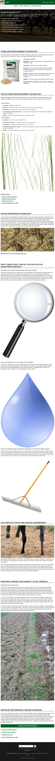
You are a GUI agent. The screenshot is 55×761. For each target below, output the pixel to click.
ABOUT (47, 2)
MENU (7, 2)
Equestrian (27, 6)
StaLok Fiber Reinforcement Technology (11, 20)
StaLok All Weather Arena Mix (10, 203)
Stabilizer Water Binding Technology (10, 18)
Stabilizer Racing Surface (40, 81)
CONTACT (52, 2)
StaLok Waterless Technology (9, 22)
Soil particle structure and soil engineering (12, 27)
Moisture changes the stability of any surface (12, 29)
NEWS (44, 2)
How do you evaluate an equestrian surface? (12, 24)
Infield (21, 6)
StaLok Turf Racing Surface (9, 196)
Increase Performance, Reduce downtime (12, 31)
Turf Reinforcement (36, 6)
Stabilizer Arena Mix (7, 201)
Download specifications (27, 726)
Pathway (16, 6)
